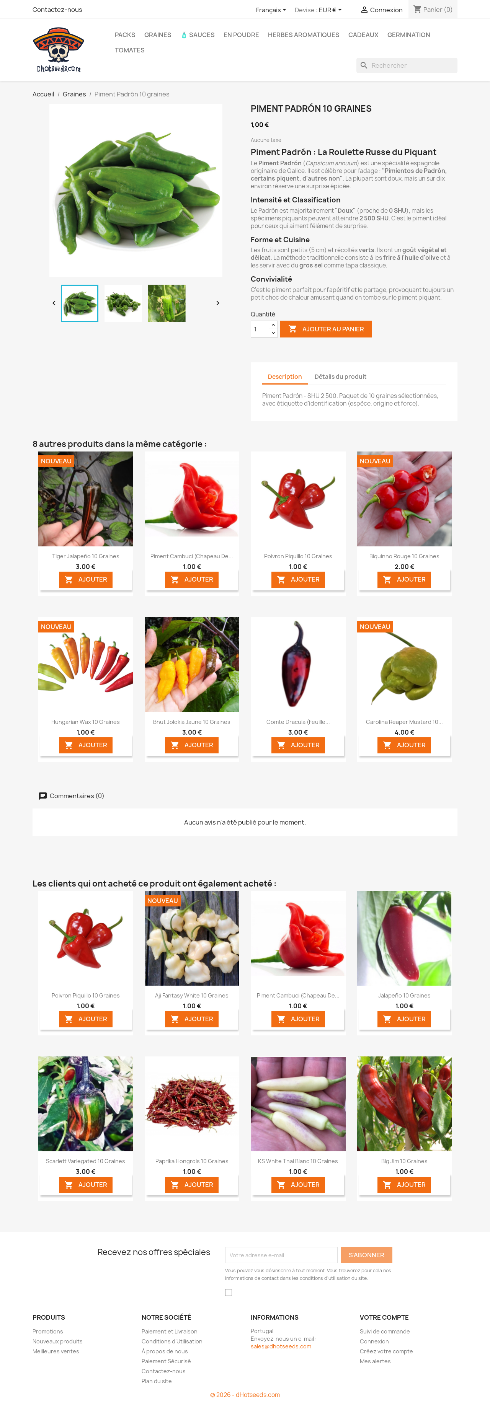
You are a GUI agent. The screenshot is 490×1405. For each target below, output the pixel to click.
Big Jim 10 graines (404, 1161)
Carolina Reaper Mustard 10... (404, 721)
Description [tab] (285, 377)
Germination (408, 35)
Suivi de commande (385, 1331)
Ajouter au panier (326, 329)
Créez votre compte (386, 1351)
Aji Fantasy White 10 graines (192, 995)
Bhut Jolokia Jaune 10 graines (191, 721)
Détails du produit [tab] (341, 377)
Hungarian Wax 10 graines (85, 721)
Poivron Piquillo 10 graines (298, 556)
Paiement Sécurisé (166, 1361)
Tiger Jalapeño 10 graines (85, 556)
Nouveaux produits (58, 1341)
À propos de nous (165, 1351)
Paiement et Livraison (170, 1331)
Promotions (48, 1331)
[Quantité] (260, 329)
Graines (158, 35)
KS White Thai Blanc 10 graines (298, 1161)
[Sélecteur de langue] (272, 10)
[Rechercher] (406, 65)
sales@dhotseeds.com (281, 1346)
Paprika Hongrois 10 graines (192, 1161)
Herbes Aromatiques (304, 35)
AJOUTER (85, 580)
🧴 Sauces (197, 35)
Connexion (374, 1341)
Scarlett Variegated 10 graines (85, 1161)
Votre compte (384, 1317)
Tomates (130, 50)
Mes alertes (375, 1361)
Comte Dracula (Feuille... (298, 721)
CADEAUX (363, 35)
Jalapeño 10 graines (404, 995)
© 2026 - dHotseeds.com (245, 1395)
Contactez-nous (57, 9)
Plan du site (157, 1381)
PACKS (125, 35)
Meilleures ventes (56, 1351)
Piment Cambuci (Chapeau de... (191, 556)
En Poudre (241, 35)
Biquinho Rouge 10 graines (404, 556)
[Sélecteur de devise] (332, 10)
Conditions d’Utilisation (172, 1341)
